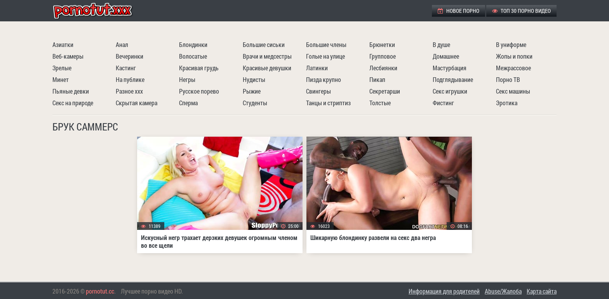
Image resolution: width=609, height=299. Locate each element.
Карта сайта (542, 291)
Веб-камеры (68, 56)
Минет (60, 79)
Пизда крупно (323, 79)
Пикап (377, 79)
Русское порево (199, 91)
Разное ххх (129, 91)
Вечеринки (129, 56)
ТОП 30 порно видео (521, 10)
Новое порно (458, 10)
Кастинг (126, 68)
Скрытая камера (136, 103)
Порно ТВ (508, 79)
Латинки (317, 68)
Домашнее (446, 56)
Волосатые (193, 56)
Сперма (188, 103)
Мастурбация (449, 68)
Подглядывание (453, 79)
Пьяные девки (70, 91)
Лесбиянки (383, 68)
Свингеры (318, 91)
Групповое (382, 56)
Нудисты (254, 79)
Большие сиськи (264, 44)
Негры (187, 79)
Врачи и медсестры (267, 56)
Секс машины (513, 91)
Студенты (255, 103)
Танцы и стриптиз (328, 103)
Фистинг (443, 103)
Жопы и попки (514, 56)
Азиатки (62, 44)
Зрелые (61, 68)
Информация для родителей (444, 291)
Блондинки (193, 44)
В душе (441, 44)
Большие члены (326, 44)
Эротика (506, 103)
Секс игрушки (450, 91)
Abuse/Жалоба (503, 291)
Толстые (380, 103)
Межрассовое (513, 68)
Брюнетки (382, 44)
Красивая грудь (199, 68)
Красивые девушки (267, 68)
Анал (122, 44)
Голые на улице (325, 56)
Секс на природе (72, 103)
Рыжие (252, 91)
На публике (130, 79)
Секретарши (384, 91)
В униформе (511, 44)
